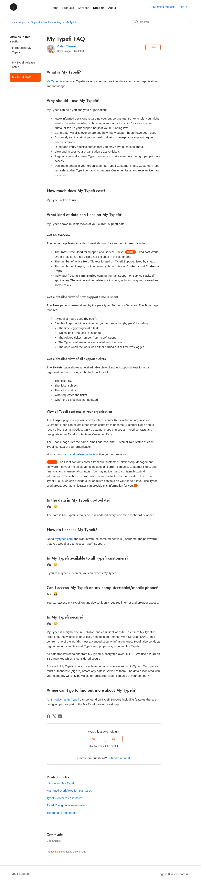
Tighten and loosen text (62, 812)
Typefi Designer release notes (66, 805)
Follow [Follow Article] (153, 47)
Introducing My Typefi (21, 50)
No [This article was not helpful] (113, 738)
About (112, 7)
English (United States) (174, 874)
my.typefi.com (64, 538)
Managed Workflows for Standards (69, 790)
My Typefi (71, 22)
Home (54, 7)
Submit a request (163, 6)
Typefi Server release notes (65, 798)
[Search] (161, 22)
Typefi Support (18, 22)
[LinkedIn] (60, 716)
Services (83, 7)
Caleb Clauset (66, 46)
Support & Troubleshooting (46, 22)
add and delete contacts (79, 454)
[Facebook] (48, 716)
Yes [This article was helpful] (93, 738)
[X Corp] (54, 716)
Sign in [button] (183, 6)
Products (68, 7)
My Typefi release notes (23, 65)
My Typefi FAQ (21, 77)
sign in (59, 851)
